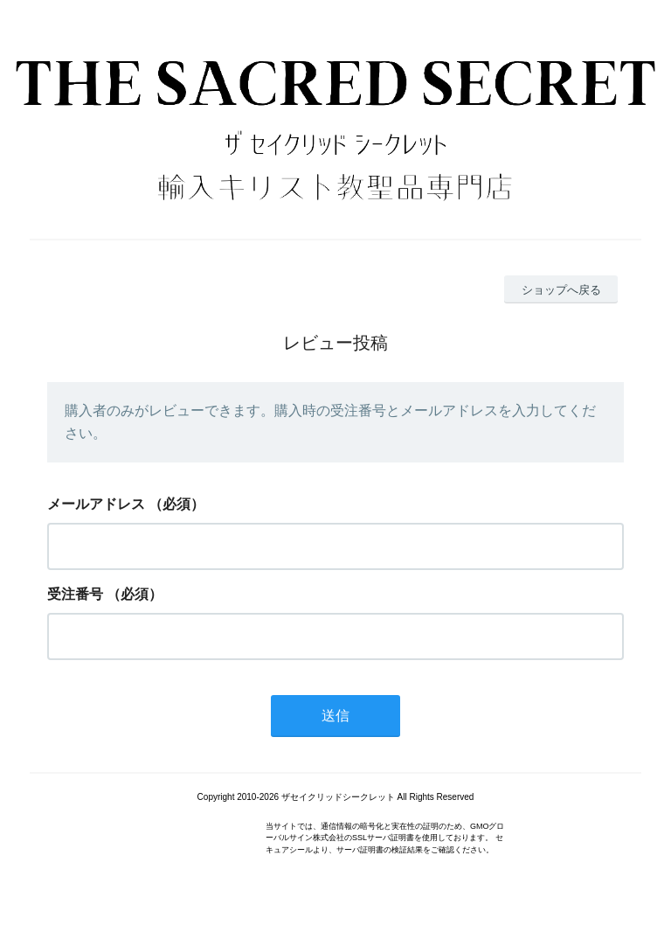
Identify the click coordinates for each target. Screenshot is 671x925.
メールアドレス (96, 504)
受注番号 (75, 594)
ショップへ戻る (561, 289)
